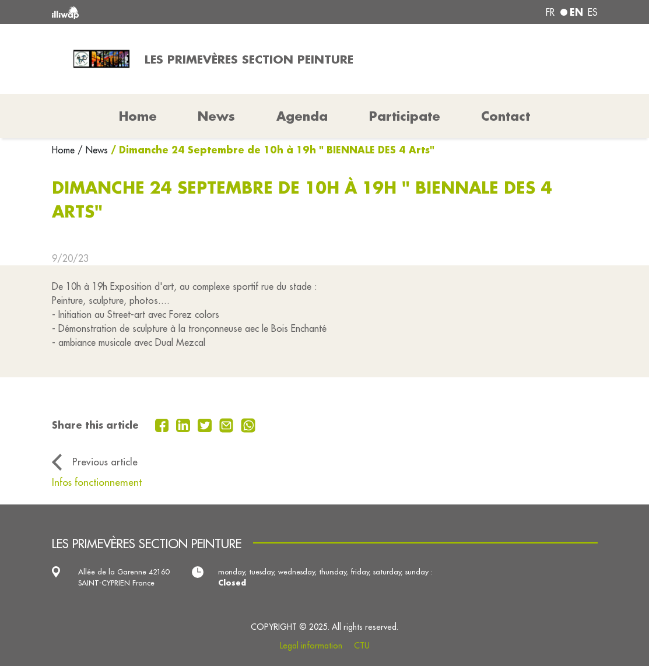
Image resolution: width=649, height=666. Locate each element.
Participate (404, 116)
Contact (505, 116)
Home (65, 150)
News (216, 116)
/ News (93, 150)
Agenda (302, 116)
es (593, 12)
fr (550, 12)
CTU (362, 645)
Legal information (311, 645)
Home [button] (138, 116)
